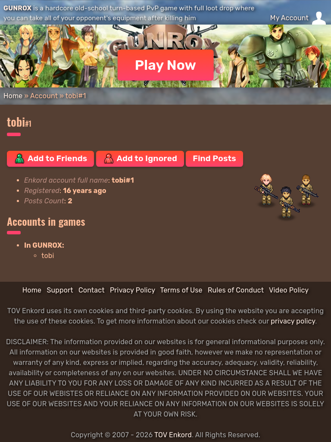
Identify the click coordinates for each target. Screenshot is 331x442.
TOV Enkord (173, 435)
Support (60, 290)
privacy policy (293, 321)
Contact (91, 290)
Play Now (166, 65)
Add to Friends (50, 159)
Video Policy (289, 290)
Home (12, 96)
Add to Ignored (140, 159)
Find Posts (214, 158)
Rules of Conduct (236, 290)
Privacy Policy (132, 290)
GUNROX (17, 8)
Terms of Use (181, 290)
